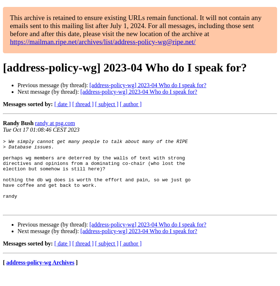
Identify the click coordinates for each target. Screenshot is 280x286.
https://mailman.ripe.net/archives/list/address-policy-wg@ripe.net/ (103, 42)
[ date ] (62, 104)
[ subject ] (106, 104)
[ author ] (131, 104)
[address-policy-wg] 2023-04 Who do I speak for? (147, 85)
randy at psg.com (55, 123)
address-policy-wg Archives (40, 277)
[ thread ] (83, 104)
